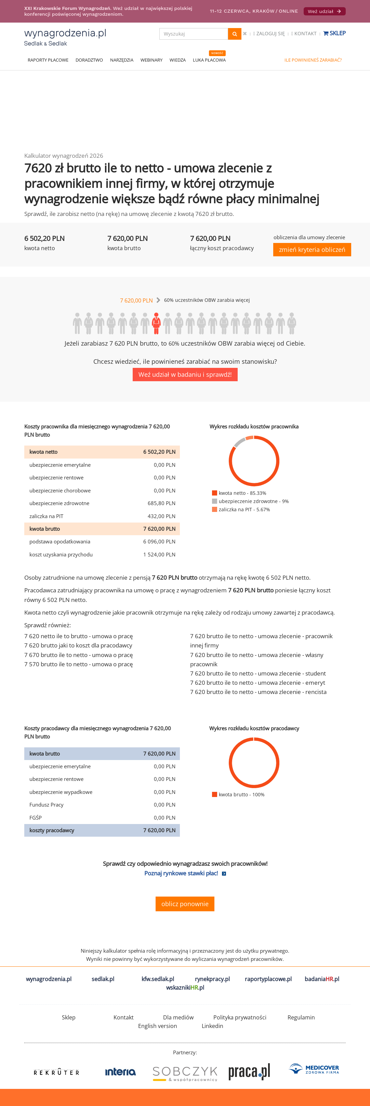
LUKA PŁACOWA (209, 60)
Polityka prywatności (239, 1017)
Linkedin (212, 1026)
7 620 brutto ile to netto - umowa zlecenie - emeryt (257, 682)
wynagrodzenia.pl (48, 979)
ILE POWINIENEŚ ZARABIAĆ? (313, 60)
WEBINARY (151, 60)
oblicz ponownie (185, 904)
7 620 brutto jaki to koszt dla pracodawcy (78, 645)
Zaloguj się (269, 33)
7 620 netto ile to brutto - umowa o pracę (78, 636)
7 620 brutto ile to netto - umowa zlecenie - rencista (258, 692)
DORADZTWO (89, 60)
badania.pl (322, 979)
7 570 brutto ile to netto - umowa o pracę (78, 664)
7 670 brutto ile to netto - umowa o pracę (78, 655)
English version (157, 1026)
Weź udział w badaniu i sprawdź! (185, 374)
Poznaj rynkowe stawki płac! (181, 873)
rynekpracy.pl (212, 979)
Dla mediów (178, 1017)
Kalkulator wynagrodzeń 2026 (63, 155)
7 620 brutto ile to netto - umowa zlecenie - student (258, 673)
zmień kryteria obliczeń (312, 249)
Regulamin (301, 1017)
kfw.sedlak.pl (158, 979)
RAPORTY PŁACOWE (48, 60)
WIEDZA (178, 60)
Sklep (334, 33)
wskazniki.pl (185, 987)
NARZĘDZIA (121, 60)
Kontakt (304, 33)
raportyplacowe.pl (268, 979)
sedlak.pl (103, 979)
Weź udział (325, 11)
